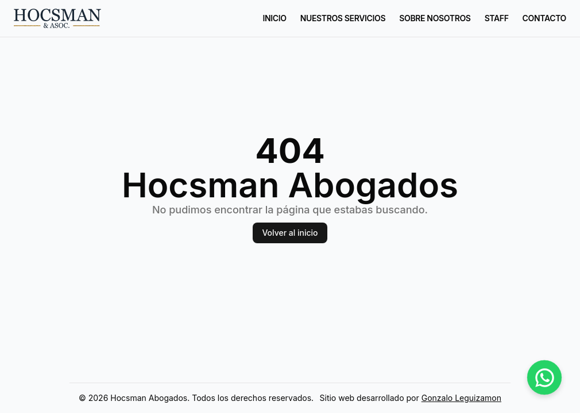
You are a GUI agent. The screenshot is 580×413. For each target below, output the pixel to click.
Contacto (544, 18)
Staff (497, 18)
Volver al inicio (290, 232)
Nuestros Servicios (342, 18)
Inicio (275, 18)
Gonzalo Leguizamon (461, 398)
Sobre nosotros (434, 18)
